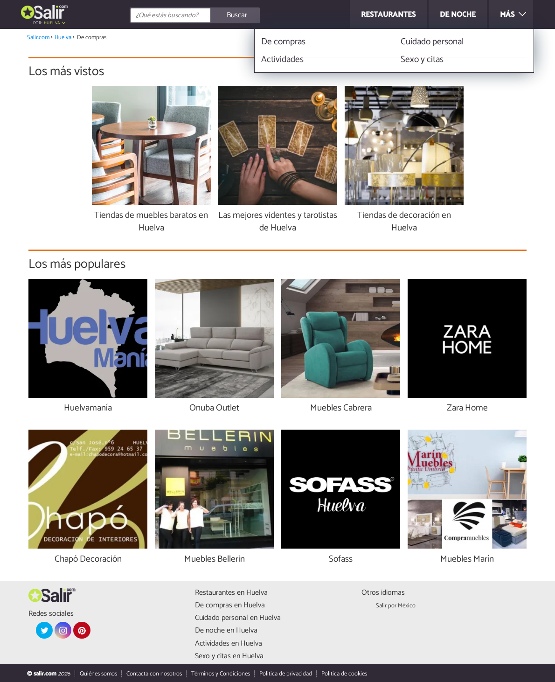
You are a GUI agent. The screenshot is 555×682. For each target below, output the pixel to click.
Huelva (52, 23)
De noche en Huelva (226, 630)
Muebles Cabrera (341, 408)
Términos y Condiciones (220, 673)
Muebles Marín (467, 559)
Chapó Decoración (88, 559)
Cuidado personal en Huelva (238, 617)
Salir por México (396, 605)
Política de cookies (344, 673)
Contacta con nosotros (154, 673)
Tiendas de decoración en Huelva (404, 222)
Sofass (341, 559)
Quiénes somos (98, 673)
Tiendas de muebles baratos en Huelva (151, 222)
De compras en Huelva (230, 605)
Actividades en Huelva (228, 643)
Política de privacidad (285, 673)
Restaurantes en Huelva (231, 592)
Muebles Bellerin (214, 559)
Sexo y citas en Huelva (229, 656)
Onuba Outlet (214, 408)
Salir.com (38, 37)
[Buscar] (236, 15)
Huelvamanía (88, 408)
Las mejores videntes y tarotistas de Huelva (277, 222)
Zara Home (467, 408)
